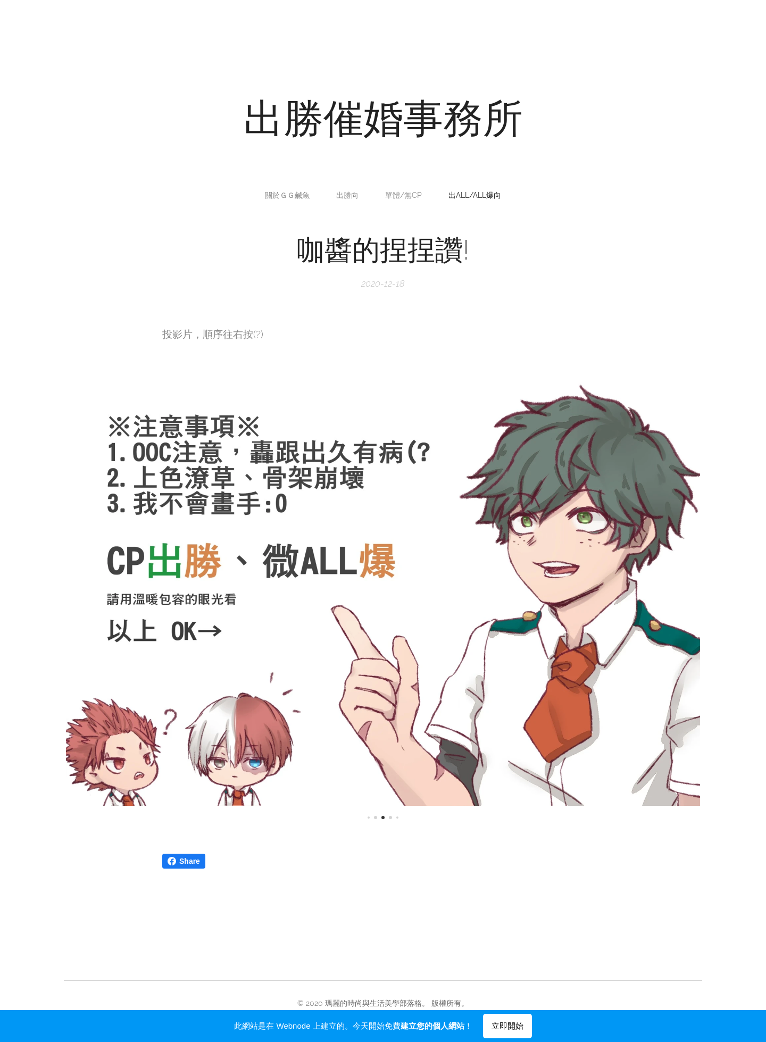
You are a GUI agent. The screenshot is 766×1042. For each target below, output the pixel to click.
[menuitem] (290, 195)
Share (184, 861)
